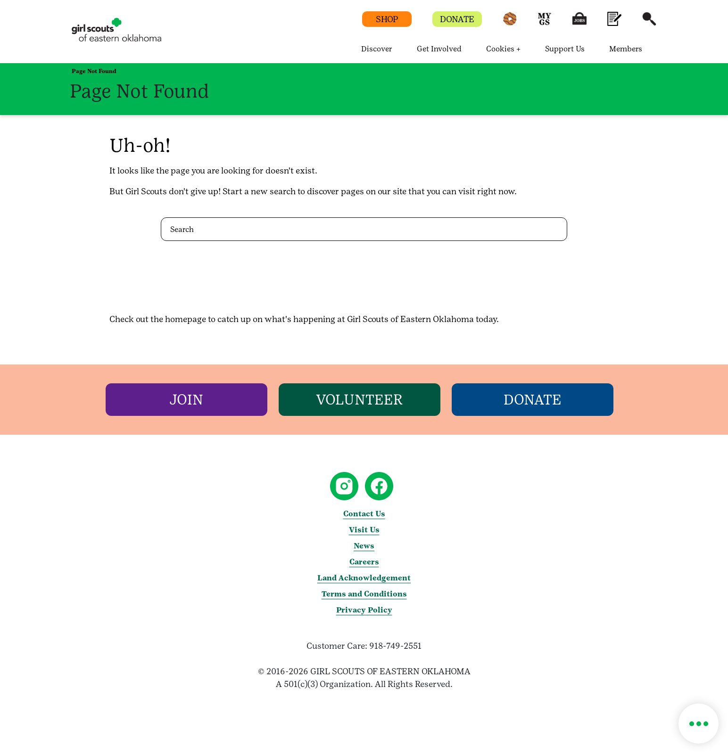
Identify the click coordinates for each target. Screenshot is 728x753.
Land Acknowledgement (364, 577)
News (364, 545)
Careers (364, 561)
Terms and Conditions (364, 593)
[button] (510, 23)
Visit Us (364, 529)
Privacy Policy (364, 609)
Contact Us (364, 513)
